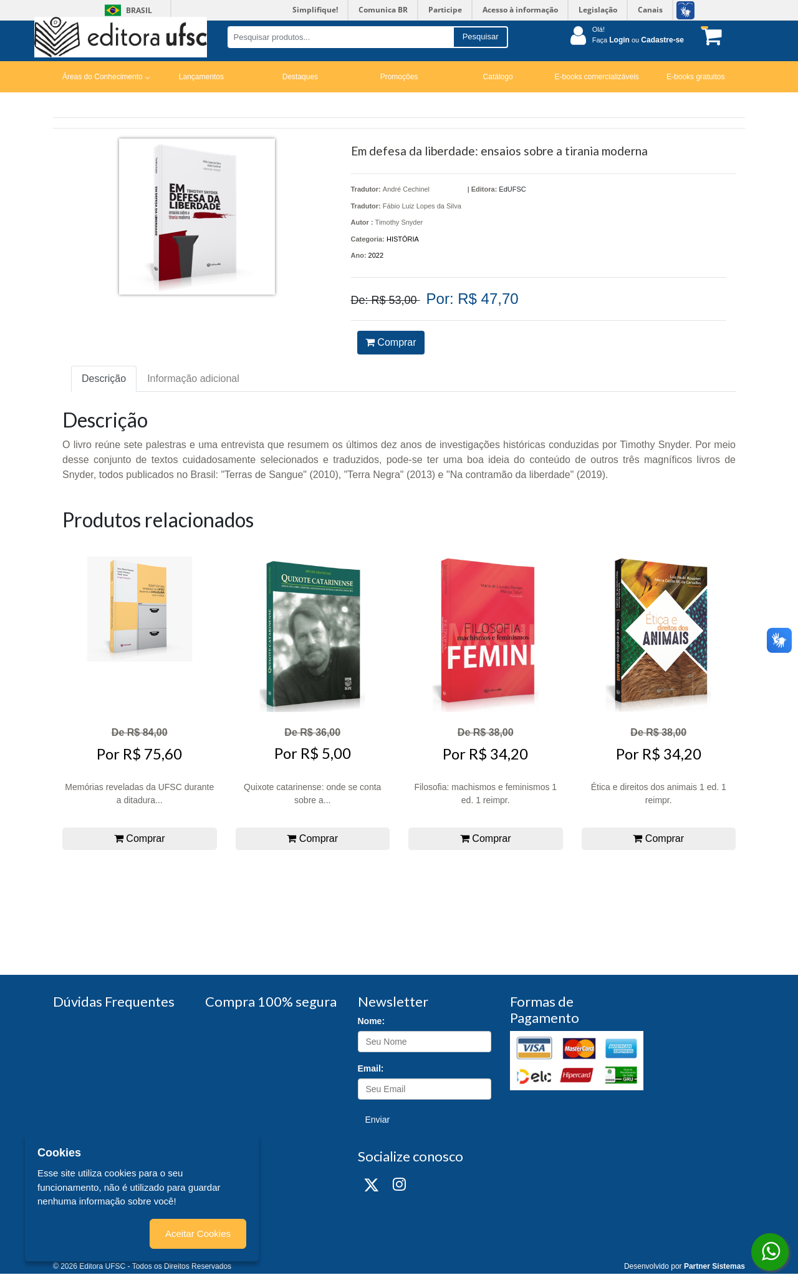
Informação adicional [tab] (193, 378)
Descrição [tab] (104, 378)
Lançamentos (201, 76)
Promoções (399, 76)
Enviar (377, 1120)
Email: (371, 1068)
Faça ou (638, 40)
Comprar (390, 342)
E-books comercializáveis (596, 76)
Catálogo (498, 76)
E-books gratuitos (695, 76)
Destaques (300, 76)
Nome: (371, 1021)
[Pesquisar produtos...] (340, 37)
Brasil (126, 10)
